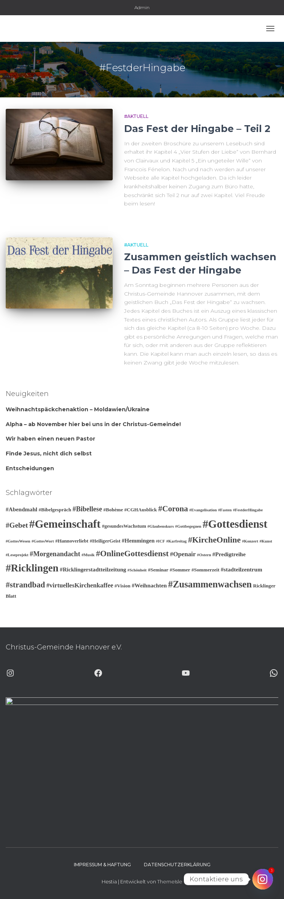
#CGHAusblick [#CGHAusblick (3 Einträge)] (140, 509)
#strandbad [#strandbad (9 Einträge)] (25, 584)
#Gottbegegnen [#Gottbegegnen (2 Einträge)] (188, 526)
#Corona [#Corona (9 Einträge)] (173, 508)
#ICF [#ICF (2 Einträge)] (160, 541)
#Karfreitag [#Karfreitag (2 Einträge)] (176, 541)
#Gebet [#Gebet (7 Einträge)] (17, 525)
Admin (142, 7)
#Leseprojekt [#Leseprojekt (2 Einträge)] (17, 555)
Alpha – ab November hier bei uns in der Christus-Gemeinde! (93, 424)
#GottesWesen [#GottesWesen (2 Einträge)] (18, 541)
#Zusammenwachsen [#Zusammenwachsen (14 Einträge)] (210, 584)
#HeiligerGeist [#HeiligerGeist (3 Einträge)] (105, 541)
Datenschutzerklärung (177, 864)
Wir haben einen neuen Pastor (50, 438)
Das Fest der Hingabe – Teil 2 (197, 128)
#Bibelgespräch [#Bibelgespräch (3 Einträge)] (54, 509)
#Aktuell (136, 116)
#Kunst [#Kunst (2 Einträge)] (266, 541)
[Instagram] (262, 879)
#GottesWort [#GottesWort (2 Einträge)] (43, 541)
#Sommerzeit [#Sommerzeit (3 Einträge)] (205, 570)
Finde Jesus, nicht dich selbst (49, 453)
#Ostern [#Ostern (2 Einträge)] (204, 555)
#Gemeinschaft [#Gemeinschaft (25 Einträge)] (65, 524)
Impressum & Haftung (102, 864)
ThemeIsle (169, 881)
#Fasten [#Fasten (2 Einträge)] (225, 510)
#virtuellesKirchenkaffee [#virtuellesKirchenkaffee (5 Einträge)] (79, 585)
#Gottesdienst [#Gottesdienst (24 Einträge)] (235, 524)
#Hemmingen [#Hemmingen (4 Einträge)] (138, 541)
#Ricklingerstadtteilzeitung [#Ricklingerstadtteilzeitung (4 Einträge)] (93, 569)
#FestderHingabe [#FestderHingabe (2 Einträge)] (248, 510)
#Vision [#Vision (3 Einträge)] (123, 586)
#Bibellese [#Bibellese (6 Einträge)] (87, 509)
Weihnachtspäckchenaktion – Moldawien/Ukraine (78, 409)
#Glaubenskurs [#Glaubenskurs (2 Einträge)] (160, 526)
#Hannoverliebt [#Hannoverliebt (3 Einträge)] (71, 541)
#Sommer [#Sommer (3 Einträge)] (180, 570)
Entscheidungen (30, 468)
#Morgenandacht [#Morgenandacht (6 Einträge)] (55, 554)
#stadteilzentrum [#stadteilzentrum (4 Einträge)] (241, 569)
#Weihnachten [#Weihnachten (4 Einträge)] (149, 585)
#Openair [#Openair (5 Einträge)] (183, 554)
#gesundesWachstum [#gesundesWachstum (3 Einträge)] (124, 526)
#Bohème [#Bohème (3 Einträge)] (113, 509)
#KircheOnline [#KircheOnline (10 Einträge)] (214, 539)
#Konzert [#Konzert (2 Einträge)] (250, 541)
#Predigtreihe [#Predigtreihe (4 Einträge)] (229, 554)
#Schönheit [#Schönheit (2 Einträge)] (137, 570)
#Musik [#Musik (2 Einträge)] (87, 555)
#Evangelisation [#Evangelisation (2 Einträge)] (203, 510)
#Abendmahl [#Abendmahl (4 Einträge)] (21, 509)
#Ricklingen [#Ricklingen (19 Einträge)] (32, 568)
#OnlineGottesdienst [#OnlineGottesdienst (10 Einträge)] (132, 553)
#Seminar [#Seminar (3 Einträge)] (158, 570)
